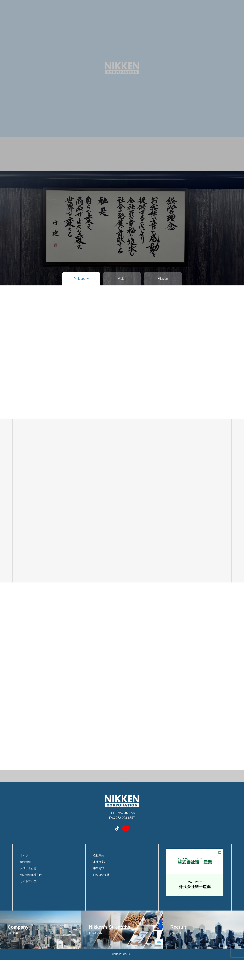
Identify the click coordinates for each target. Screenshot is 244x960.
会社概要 (98, 855)
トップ (24, 855)
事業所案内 (100, 861)
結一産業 (194, 872)
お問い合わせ (28, 868)
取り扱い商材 (101, 874)
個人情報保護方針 (31, 874)
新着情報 (25, 861)
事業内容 (98, 868)
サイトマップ (28, 881)
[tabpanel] (122, 85)
